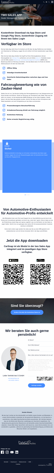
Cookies (18, 464)
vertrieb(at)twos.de (13, 378)
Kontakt (6, 462)
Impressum (14, 462)
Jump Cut (38, 58)
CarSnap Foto (15, 58)
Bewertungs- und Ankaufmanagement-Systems (26, 60)
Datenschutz (22, 462)
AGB (29, 462)
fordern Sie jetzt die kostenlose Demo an (27, 312)
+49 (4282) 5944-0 (13, 380)
